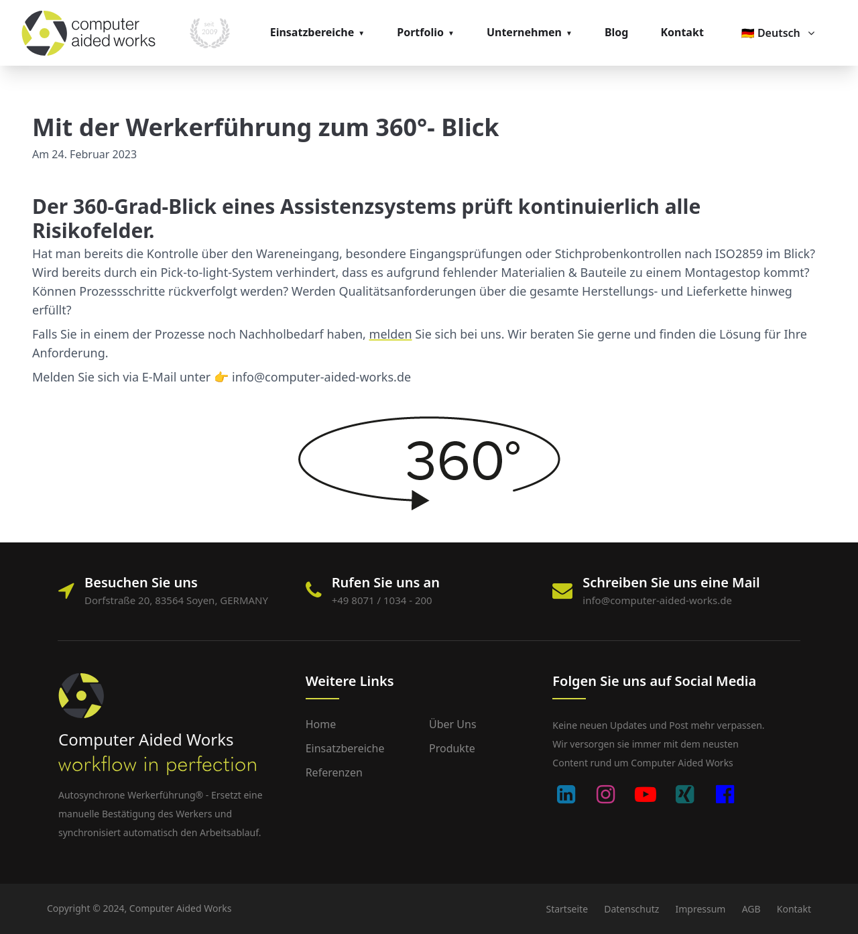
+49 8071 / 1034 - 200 (382, 600)
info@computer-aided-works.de (657, 600)
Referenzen (334, 772)
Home (321, 724)
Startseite (567, 908)
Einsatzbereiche (312, 32)
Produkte (452, 748)
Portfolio (420, 32)
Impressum (700, 908)
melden (390, 334)
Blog (617, 32)
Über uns (453, 724)
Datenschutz (631, 908)
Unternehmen (524, 32)
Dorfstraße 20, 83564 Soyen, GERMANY (176, 600)
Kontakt (681, 32)
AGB (751, 908)
